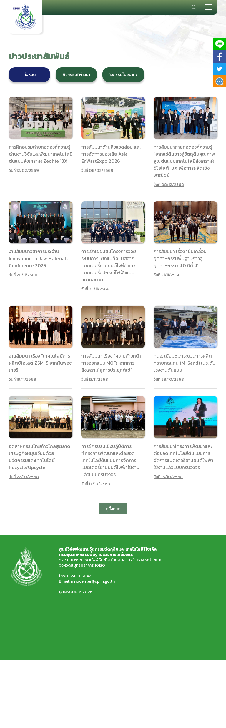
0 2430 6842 (79, 576)
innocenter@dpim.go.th (93, 581)
